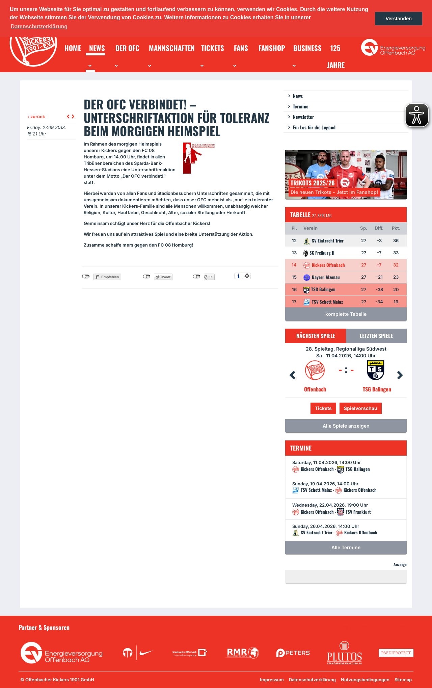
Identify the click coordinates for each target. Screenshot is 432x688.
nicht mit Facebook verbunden (86, 277)
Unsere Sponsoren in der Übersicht (374, 627)
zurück (36, 116)
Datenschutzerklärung (312, 679)
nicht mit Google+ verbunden (196, 277)
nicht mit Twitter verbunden (147, 277)
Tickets (323, 408)
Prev (292, 375)
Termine (300, 106)
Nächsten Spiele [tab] (315, 336)
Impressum (272, 679)
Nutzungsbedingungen (365, 679)
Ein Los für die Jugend (314, 127)
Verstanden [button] (398, 18)
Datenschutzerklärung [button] (39, 26)
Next (400, 375)
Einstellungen (247, 276)
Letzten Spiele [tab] (376, 336)
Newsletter (303, 116)
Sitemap (403, 679)
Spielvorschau (360, 408)
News (298, 95)
